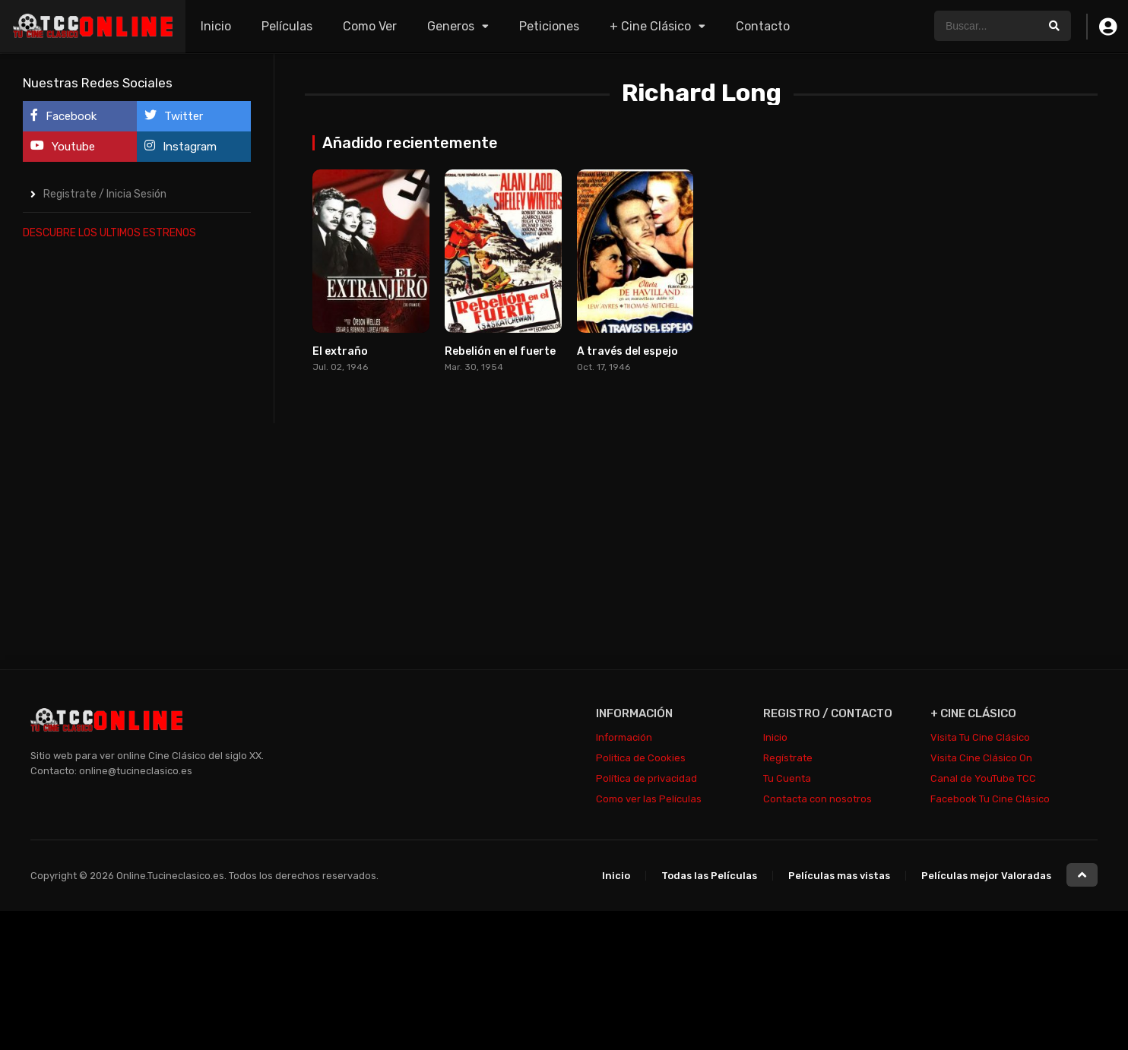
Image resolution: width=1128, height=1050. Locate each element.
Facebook (63, 116)
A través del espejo (627, 351)
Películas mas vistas (839, 875)
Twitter (173, 116)
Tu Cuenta (787, 778)
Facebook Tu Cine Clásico (990, 799)
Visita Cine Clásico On (981, 758)
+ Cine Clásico (650, 26)
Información (624, 737)
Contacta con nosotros (817, 799)
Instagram (180, 146)
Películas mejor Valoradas (986, 875)
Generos (450, 26)
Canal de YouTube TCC (983, 778)
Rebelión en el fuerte (500, 351)
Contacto (763, 26)
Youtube (62, 146)
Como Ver (370, 26)
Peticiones (549, 26)
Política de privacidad (646, 778)
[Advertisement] (137, 482)
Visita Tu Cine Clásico (980, 737)
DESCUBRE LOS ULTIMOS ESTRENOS (109, 232)
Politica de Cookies (641, 758)
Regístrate (788, 758)
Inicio (216, 26)
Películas (286, 26)
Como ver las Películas (649, 799)
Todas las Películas (709, 875)
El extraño (340, 351)
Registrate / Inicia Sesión (104, 194)
